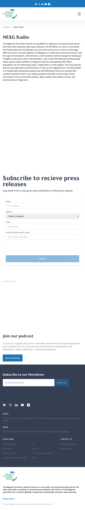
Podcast (35, 448)
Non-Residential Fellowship (15, 457)
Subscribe (61, 382)
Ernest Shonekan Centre (42, 453)
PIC (33, 444)
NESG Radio (18, 27)
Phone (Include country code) (18, 232)
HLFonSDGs (7, 448)
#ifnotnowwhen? (10, 453)
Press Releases (9, 444)
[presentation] (25, 247)
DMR (34, 457)
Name (8, 201)
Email (8, 222)
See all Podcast (12, 358)
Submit (42, 258)
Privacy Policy (8, 498)
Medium (9, 212)
